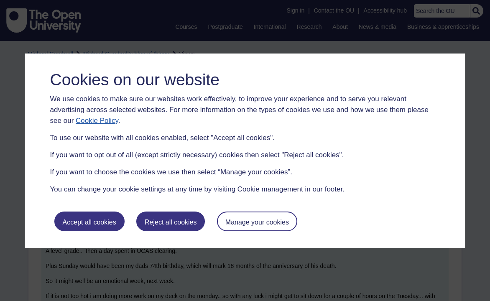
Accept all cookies (89, 222)
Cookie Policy (97, 121)
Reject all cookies (171, 222)
